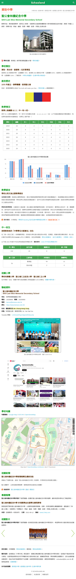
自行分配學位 (57, 237)
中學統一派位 (68, 237)
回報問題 (13, 562)
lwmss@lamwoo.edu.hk (14, 302)
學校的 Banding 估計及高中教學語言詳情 (32, 220)
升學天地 (34, 10)
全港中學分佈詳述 (39, 75)
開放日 (32, 489)
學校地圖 (36, 60)
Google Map (13, 414)
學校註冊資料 (37, 549)
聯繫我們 (45, 574)
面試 (27, 489)
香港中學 (40, 10)
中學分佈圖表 (27, 75)
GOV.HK (21, 414)
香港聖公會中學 (57, 10)
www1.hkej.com (45, 512)
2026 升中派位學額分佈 (49, 242)
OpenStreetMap (30, 414)
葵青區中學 (48, 10)
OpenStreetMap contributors (36, 467)
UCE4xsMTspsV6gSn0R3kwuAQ (23, 315)
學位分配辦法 (46, 237)
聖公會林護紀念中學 (69, 10)
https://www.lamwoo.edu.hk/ (15, 305)
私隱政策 (37, 574)
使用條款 (29, 574)
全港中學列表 (36, 566)
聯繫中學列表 (49, 280)
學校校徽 (41, 88)
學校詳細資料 (20, 549)
